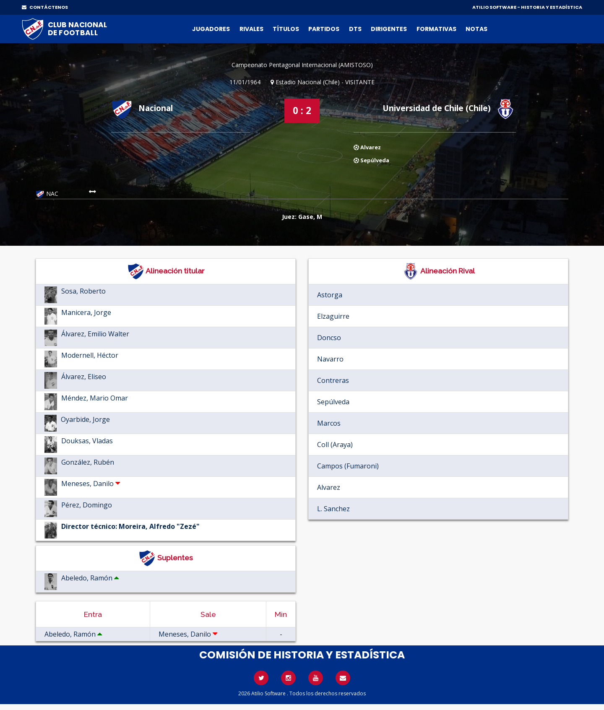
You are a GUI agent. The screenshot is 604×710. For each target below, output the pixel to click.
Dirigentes (389, 29)
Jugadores (211, 29)
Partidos (323, 29)
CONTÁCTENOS (45, 7)
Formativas (436, 29)
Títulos (286, 29)
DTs (355, 29)
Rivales (251, 29)
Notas (476, 29)
